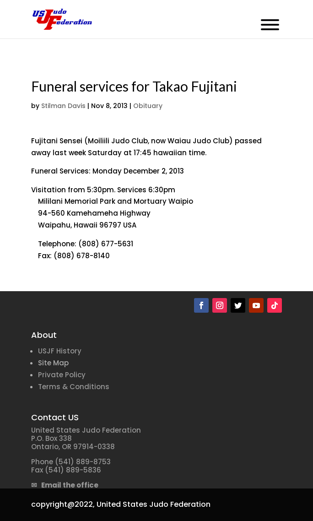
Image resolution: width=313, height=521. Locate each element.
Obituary (147, 105)
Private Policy (62, 375)
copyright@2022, (63, 504)
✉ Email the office (64, 485)
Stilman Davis (63, 105)
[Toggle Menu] (270, 24)
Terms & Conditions (73, 386)
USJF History (59, 351)
